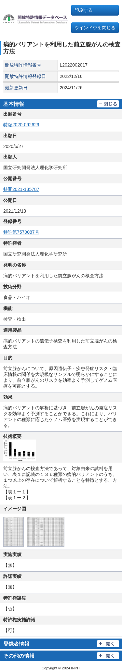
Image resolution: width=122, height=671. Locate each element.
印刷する (84, 10)
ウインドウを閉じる (95, 27)
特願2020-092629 (21, 124)
